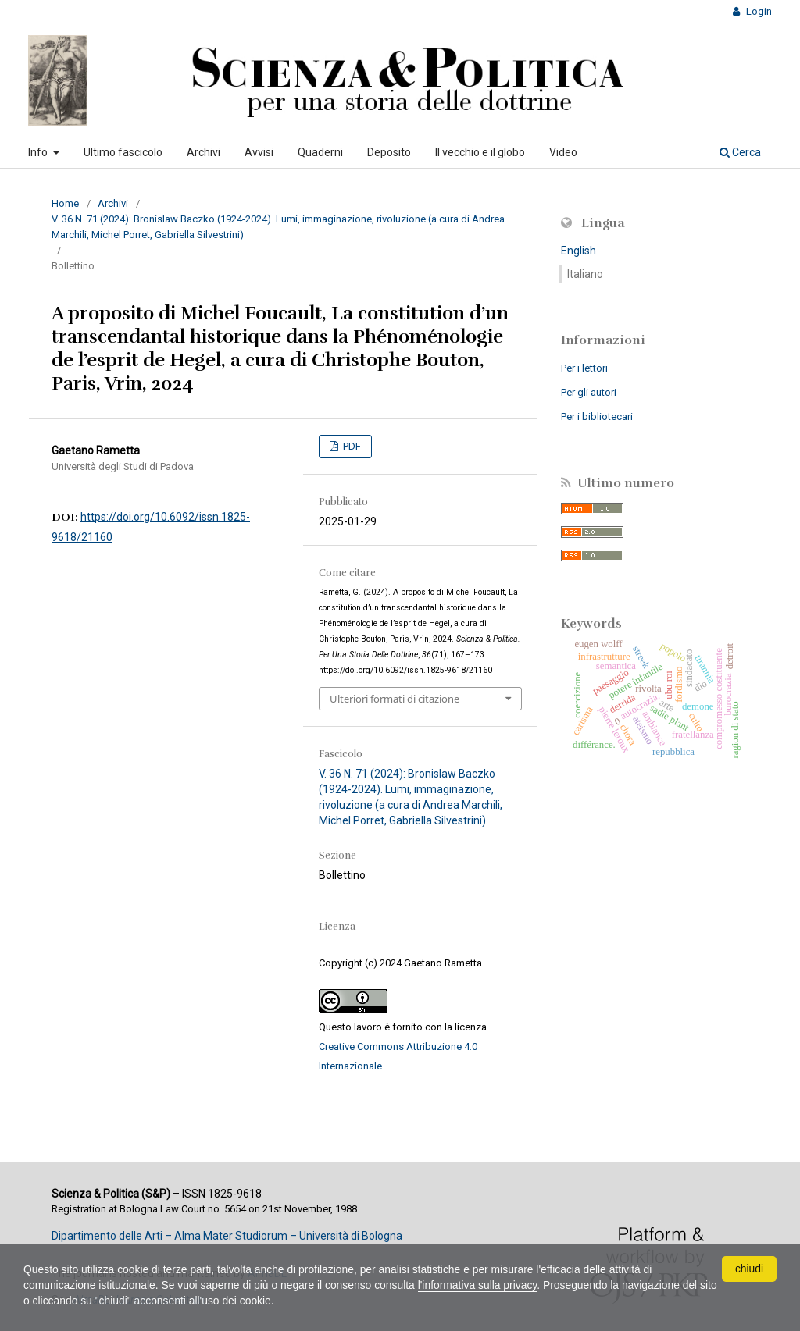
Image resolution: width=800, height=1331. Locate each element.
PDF (351, 446)
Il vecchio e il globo (480, 152)
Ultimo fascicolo (123, 152)
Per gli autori (588, 392)
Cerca (740, 152)
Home (65, 203)
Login (758, 11)
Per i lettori (584, 368)
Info (39, 152)
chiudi (749, 1268)
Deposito (389, 152)
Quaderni (320, 152)
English (578, 250)
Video (563, 152)
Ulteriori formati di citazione (394, 699)
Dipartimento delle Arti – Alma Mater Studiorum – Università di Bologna (227, 1236)
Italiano (585, 274)
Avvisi (259, 152)
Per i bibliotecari (597, 416)
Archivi (203, 152)
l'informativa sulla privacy (482, 1285)
